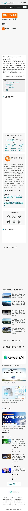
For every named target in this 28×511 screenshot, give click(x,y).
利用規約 (18, 501)
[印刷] (14, 222)
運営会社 (14, 497)
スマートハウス (9, 85)
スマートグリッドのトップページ (12, 82)
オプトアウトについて (6, 502)
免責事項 (20, 497)
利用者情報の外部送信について (18, 502)
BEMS (7, 90)
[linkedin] (8, 222)
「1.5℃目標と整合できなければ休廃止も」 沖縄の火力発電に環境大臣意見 (13, 196)
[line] (19, 216)
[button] (14, 296)
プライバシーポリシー (10, 501)
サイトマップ (23, 504)
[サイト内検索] (25, 7)
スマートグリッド (9, 84)
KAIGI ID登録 (10, 140)
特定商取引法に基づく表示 (7, 499)
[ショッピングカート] (18, 3)
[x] (14, 216)
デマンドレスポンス (10, 87)
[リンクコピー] (19, 222)
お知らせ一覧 (7, 497)
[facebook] (8, 216)
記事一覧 (13, 7)
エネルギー (20, 7)
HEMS (7, 89)
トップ (6, 7)
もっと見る (14, 484)
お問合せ (16, 504)
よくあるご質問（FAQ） (7, 504)
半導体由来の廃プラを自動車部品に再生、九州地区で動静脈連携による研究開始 (13, 203)
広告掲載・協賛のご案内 (19, 499)
